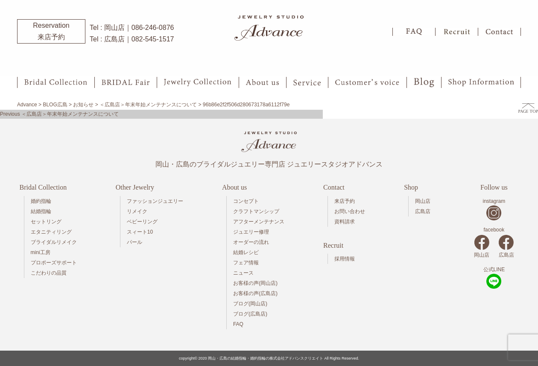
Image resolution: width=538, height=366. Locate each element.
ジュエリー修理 (251, 232)
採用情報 (344, 259)
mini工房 (40, 252)
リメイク (137, 211)
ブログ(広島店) (250, 314)
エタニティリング (51, 232)
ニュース (243, 273)
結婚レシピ (246, 252)
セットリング (46, 222)
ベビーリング (142, 222)
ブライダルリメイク (54, 242)
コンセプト (246, 201)
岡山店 (422, 201)
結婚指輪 (41, 211)
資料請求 (344, 222)
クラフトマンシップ (256, 211)
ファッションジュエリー (155, 201)
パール (134, 242)
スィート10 (140, 232)
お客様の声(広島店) (255, 293)
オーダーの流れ (251, 242)
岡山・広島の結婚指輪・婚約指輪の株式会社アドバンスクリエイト (265, 358)
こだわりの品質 (49, 273)
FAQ (238, 324)
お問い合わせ (349, 211)
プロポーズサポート (54, 263)
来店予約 (344, 201)
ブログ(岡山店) (250, 304)
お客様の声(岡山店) (255, 283)
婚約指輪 (41, 201)
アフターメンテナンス (258, 222)
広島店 (422, 211)
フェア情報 (246, 263)
